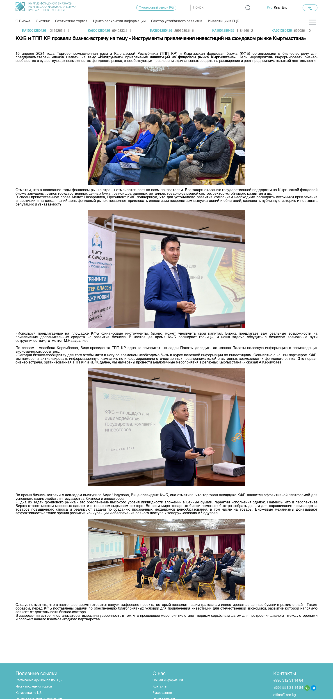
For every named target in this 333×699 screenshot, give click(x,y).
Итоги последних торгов (34, 686)
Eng (284, 7)
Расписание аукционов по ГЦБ (39, 680)
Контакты (160, 686)
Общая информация (168, 680)
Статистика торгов (71, 21)
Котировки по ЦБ (28, 692)
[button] (248, 7)
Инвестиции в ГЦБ (223, 21)
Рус (269, 7)
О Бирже (23, 21)
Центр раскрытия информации (119, 21)
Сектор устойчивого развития (176, 21)
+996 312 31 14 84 (288, 681)
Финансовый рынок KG (156, 7)
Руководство (162, 692)
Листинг (43, 21)
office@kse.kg (284, 695)
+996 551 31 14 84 (288, 688)
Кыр (277, 7)
